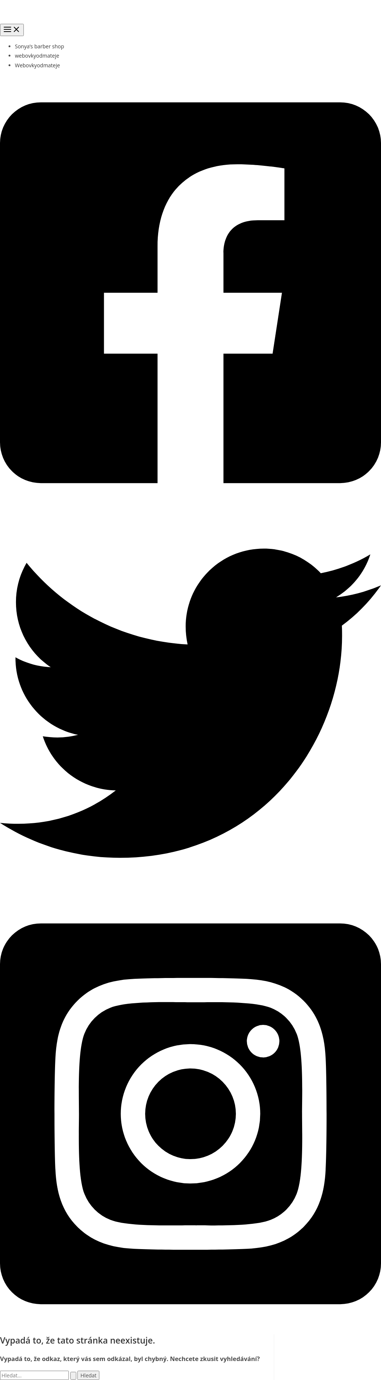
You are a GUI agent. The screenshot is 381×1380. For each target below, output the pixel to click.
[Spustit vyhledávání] (73, 1376)
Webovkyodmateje (37, 65)
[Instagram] (190, 1329)
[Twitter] (190, 891)
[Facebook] (190, 508)
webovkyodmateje (37, 55)
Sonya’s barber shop (39, 46)
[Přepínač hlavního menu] (12, 30)
